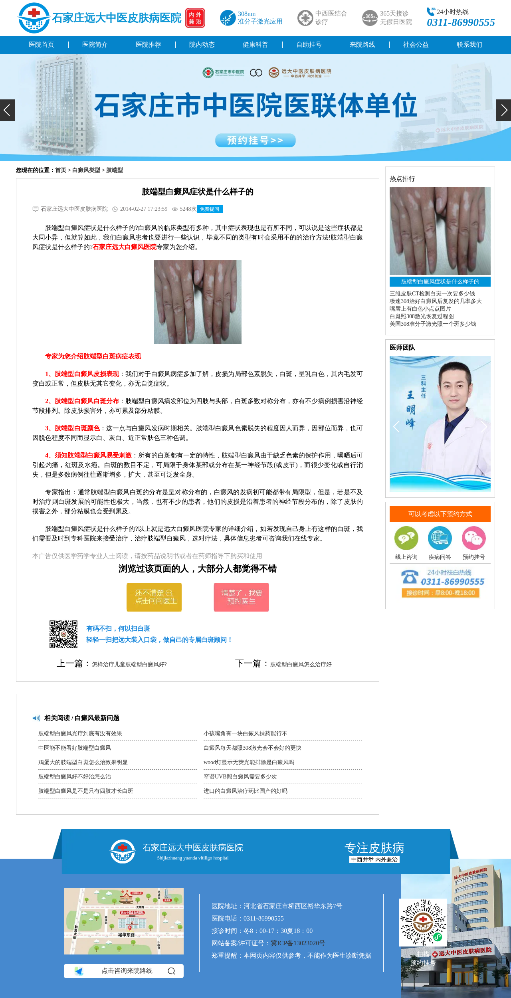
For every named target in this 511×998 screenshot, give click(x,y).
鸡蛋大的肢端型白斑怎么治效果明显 (83, 762)
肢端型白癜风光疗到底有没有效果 (80, 734)
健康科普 (255, 44)
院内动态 (202, 44)
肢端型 (114, 170)
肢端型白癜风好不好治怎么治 (74, 777)
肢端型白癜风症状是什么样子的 (440, 282)
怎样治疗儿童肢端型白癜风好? (129, 664)
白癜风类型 (86, 170)
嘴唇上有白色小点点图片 (420, 309)
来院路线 (362, 44)
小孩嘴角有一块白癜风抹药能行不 (245, 734)
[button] (7, 110)
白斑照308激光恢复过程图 (422, 316)
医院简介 (95, 44)
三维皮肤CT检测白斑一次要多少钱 (432, 294)
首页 (60, 170)
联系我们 (469, 44)
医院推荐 (148, 44)
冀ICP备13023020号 (298, 943)
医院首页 (41, 44)
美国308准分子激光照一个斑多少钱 (433, 324)
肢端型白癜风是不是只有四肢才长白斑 (85, 791)
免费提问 (209, 209)
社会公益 (416, 44)
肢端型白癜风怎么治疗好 (301, 664)
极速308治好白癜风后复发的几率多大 (436, 301)
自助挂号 (309, 44)
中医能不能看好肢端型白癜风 (74, 748)
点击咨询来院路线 (124, 971)
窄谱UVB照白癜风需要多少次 (240, 777)
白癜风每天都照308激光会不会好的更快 (252, 748)
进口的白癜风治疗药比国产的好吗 (245, 791)
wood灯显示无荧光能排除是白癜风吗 (249, 762)
